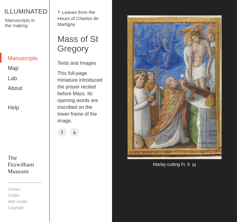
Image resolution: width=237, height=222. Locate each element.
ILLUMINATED (26, 11)
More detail (174, 92)
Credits (13, 195)
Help (13, 108)
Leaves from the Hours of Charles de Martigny (77, 18)
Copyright (15, 208)
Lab (12, 78)
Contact (14, 189)
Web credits (17, 201)
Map (13, 68)
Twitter (74, 132)
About (15, 88)
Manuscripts (23, 58)
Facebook (62, 132)
